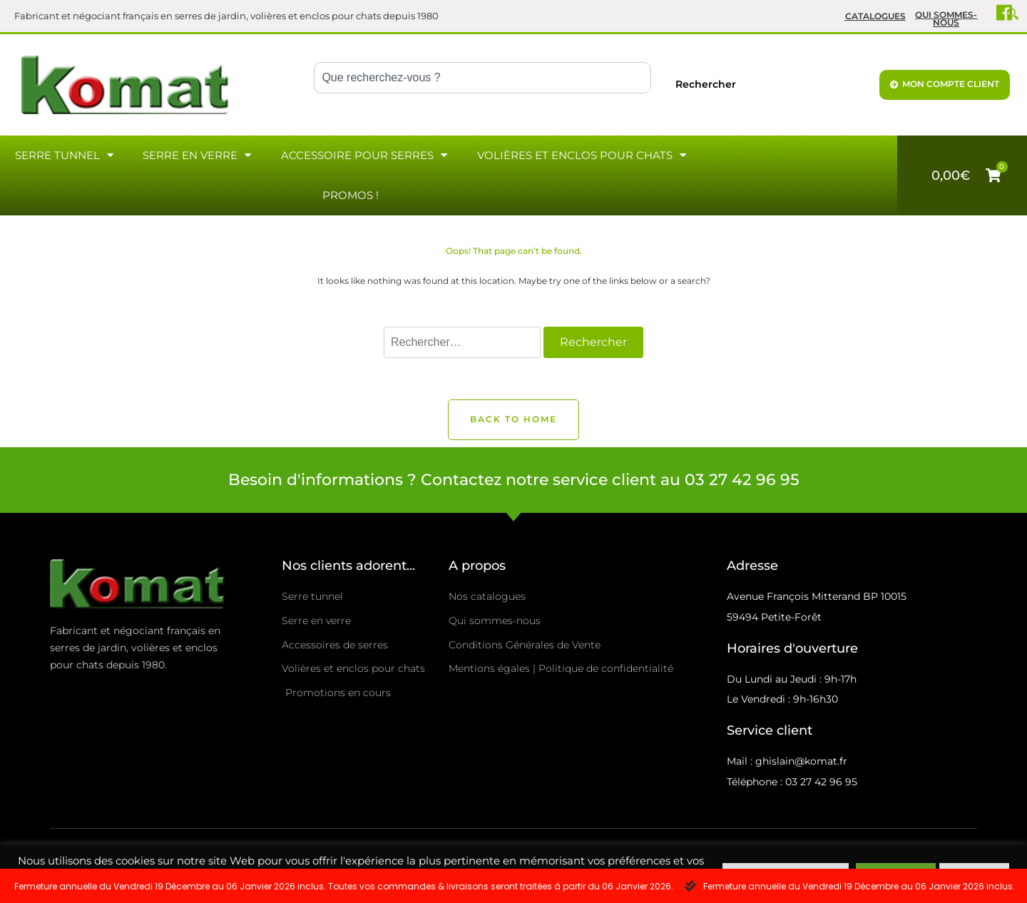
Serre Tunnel (64, 155)
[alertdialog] (513, 886)
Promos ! (350, 195)
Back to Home (513, 419)
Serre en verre (197, 155)
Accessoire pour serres (364, 155)
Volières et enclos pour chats (581, 155)
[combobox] (482, 77)
